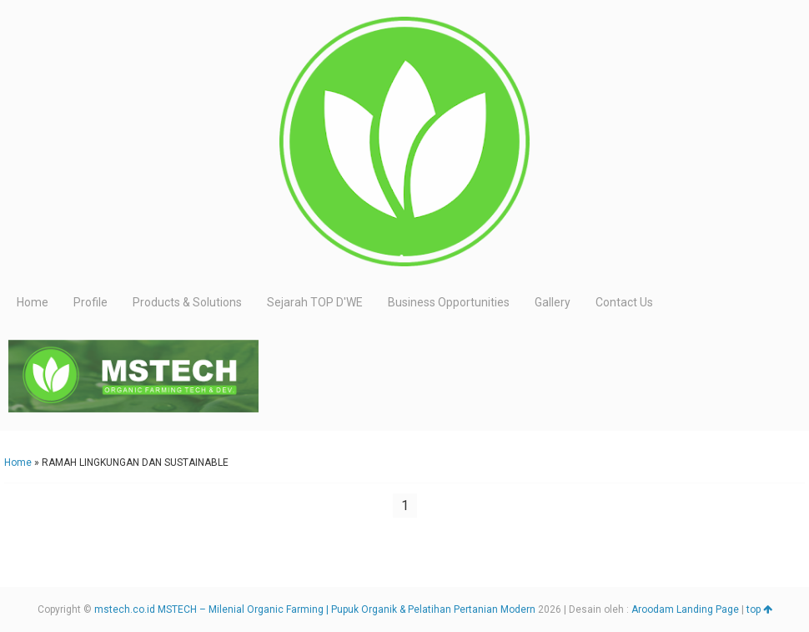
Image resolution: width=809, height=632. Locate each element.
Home (32, 302)
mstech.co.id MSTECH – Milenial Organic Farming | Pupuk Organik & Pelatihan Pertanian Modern (314, 609)
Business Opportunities (449, 302)
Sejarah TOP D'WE (315, 302)
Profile (90, 302)
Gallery (552, 302)
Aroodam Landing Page (685, 609)
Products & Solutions (187, 302)
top (759, 609)
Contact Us (624, 302)
